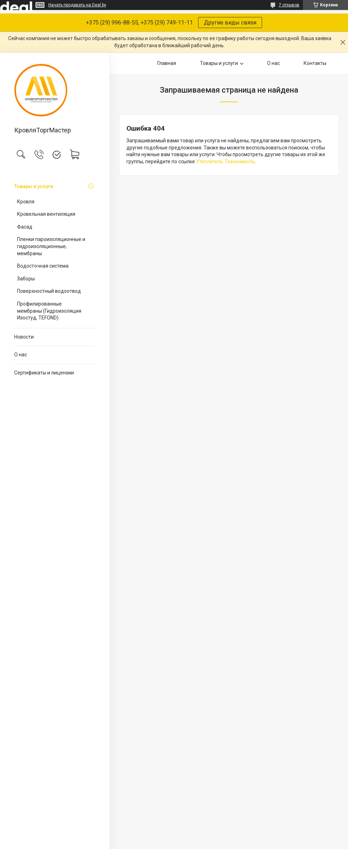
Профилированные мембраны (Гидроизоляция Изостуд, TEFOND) (49, 311)
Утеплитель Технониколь (225, 161)
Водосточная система (43, 266)
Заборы (26, 278)
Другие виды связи (230, 22)
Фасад (24, 227)
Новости (24, 337)
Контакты (315, 63)
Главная (166, 63)
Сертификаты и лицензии (44, 373)
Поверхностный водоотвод (49, 291)
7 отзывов (289, 4)
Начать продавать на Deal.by (77, 4)
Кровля (25, 201)
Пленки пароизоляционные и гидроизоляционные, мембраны (51, 246)
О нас (20, 354)
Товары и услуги (33, 186)
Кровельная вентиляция (46, 214)
